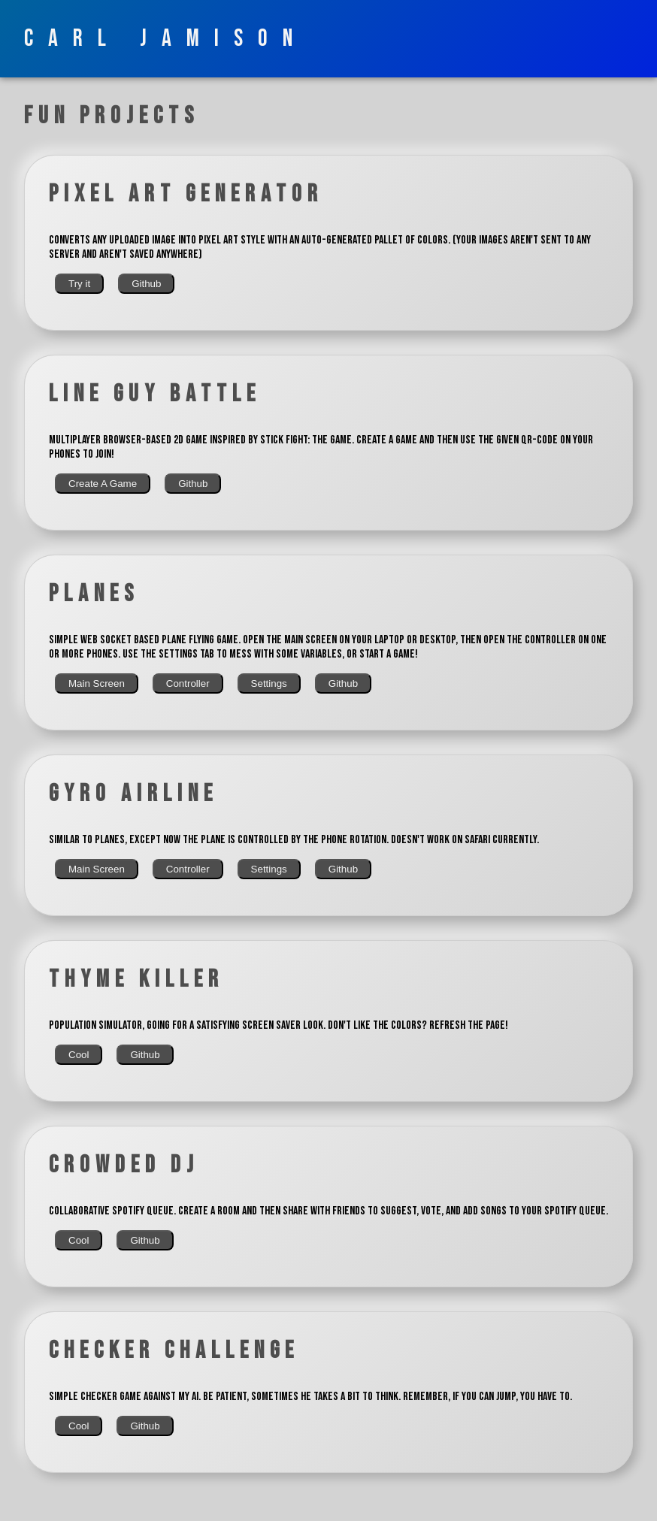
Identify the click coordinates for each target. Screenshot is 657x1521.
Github (146, 283)
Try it (79, 283)
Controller (188, 683)
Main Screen (96, 683)
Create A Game (102, 483)
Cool (78, 1054)
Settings (269, 683)
